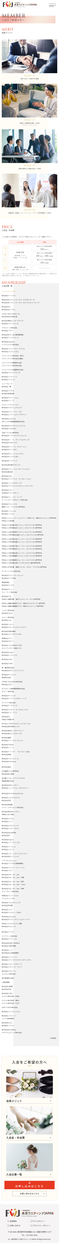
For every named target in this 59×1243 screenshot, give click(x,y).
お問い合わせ (13, 1225)
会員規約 (12, 1221)
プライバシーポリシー (40, 1225)
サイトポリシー (37, 1221)
